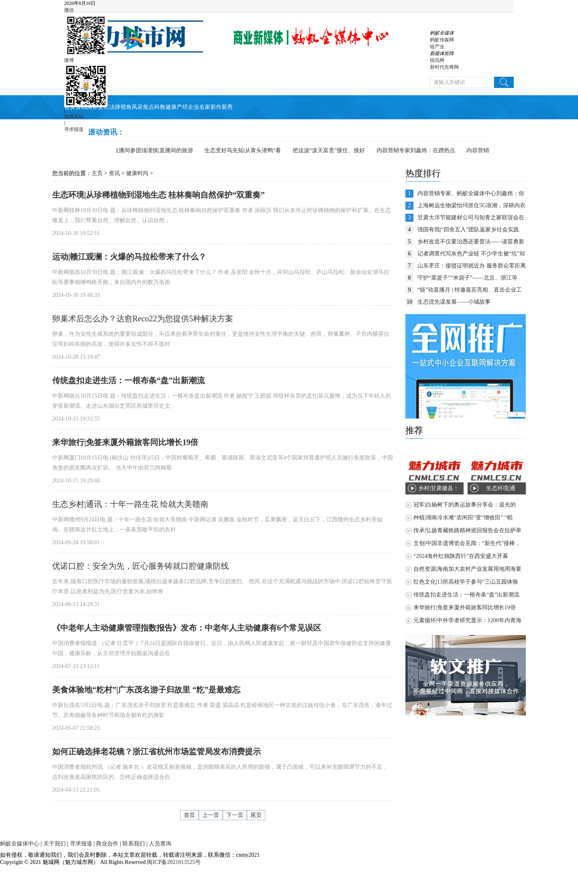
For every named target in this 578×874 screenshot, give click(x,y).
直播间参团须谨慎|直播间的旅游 (155, 150)
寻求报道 (73, 129)
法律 (114, 107)
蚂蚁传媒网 (442, 40)
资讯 (81, 107)
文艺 (103, 107)
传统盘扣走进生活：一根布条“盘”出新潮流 (466, 595)
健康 (171, 107)
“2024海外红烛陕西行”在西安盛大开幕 (460, 556)
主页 (97, 173)
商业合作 (107, 844)
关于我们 (54, 844)
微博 (69, 60)
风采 (137, 107)
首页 (69, 107)
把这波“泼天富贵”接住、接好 (331, 150)
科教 (159, 107)
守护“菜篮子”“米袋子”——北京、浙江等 (467, 278)
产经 (182, 107)
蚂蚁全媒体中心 (19, 844)
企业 (193, 107)
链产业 (437, 46)
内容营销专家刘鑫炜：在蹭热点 (418, 150)
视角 (126, 107)
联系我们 (133, 844)
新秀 (227, 107)
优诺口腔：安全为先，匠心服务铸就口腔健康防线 (140, 566)
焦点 (148, 107)
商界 (92, 107)
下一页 (234, 815)
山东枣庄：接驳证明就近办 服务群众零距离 (471, 266)
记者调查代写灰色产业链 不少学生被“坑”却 (471, 254)
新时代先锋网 (444, 67)
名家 (204, 107)
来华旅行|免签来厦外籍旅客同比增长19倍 (464, 607)
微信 (69, 10)
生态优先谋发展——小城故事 (453, 302)
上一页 (210, 815)
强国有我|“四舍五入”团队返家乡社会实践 (468, 230)
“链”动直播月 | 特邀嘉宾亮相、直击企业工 (469, 290)
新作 (216, 107)
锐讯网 (437, 60)
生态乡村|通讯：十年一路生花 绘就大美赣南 (130, 504)
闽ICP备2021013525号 (173, 862)
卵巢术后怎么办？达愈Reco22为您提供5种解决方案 (142, 318)
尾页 (256, 815)
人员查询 (160, 844)
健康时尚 (137, 173)
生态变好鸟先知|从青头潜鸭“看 (244, 150)
